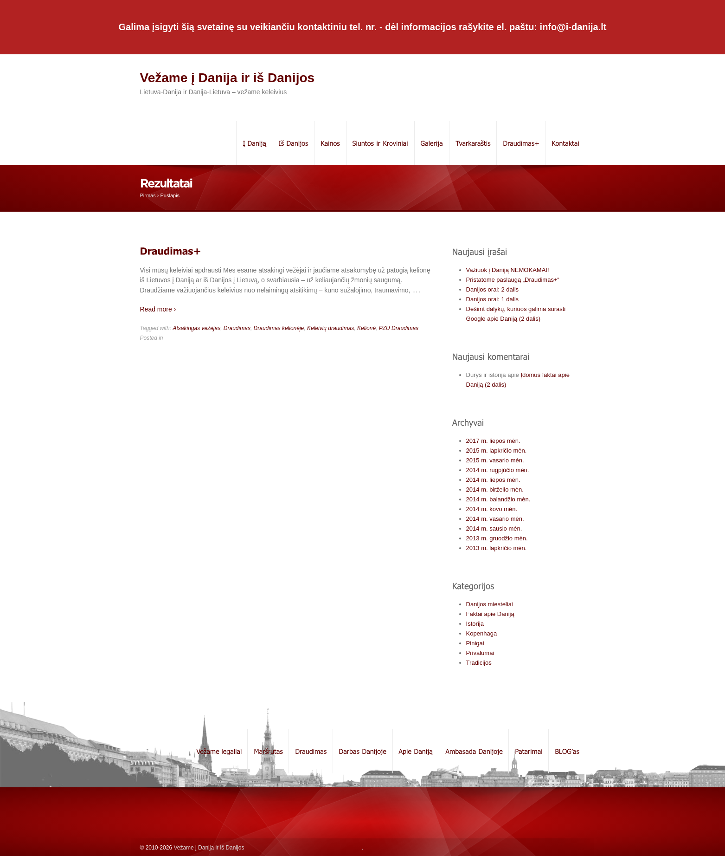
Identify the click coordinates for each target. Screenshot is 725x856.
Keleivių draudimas (330, 328)
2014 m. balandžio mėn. (498, 499)
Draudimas (237, 328)
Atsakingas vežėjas (196, 328)
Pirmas (148, 195)
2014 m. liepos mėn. (493, 479)
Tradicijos (479, 662)
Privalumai (480, 652)
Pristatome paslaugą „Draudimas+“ (512, 279)
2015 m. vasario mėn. (495, 460)
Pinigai (475, 643)
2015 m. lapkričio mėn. (496, 450)
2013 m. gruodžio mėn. (497, 538)
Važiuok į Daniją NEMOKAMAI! (507, 269)
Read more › (158, 309)
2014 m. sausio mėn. (494, 528)
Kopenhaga (481, 633)
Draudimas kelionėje (279, 328)
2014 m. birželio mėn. (495, 489)
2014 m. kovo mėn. (492, 509)
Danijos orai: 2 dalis (492, 289)
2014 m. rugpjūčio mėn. (497, 470)
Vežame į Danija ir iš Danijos (227, 78)
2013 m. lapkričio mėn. (496, 548)
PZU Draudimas (398, 328)
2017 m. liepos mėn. (493, 440)
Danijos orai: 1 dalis (492, 299)
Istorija (475, 623)
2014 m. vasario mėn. (495, 518)
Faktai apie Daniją (490, 613)
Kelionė (366, 328)
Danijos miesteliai (489, 604)
